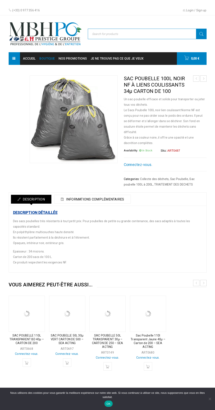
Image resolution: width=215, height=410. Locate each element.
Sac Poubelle (179, 179)
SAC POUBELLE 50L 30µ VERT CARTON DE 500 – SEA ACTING (67, 339)
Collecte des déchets (154, 179)
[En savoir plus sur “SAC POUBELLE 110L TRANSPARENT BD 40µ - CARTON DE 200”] (27, 362)
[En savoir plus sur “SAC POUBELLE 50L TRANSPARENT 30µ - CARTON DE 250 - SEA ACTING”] (107, 366)
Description (33, 199)
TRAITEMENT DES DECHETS (173, 184)
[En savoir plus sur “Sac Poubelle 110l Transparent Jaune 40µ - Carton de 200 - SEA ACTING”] (148, 366)
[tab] (31, 199)
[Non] (210, 399)
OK (109, 403)
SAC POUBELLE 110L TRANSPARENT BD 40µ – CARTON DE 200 (26, 339)
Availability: (131, 150)
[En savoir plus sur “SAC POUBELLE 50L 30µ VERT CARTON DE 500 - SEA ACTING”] (67, 362)
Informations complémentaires (94, 199)
